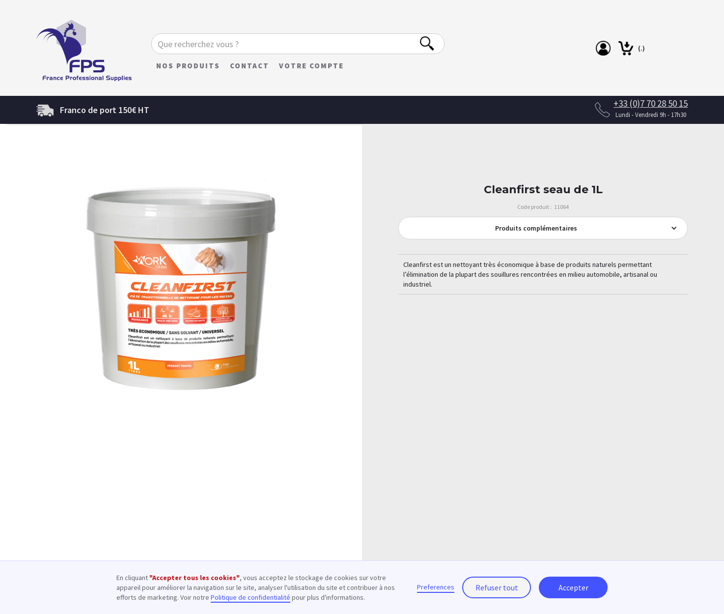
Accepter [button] (573, 587)
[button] (543, 228)
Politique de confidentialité (250, 597)
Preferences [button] (435, 587)
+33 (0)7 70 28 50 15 (650, 103)
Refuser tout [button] (496, 587)
